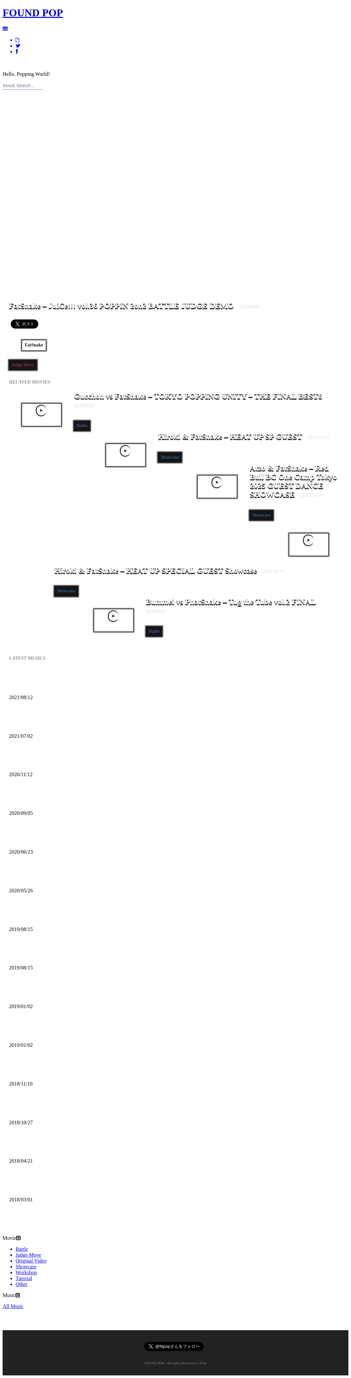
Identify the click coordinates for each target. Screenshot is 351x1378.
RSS (61, 63)
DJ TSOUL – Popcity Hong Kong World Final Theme (98, 954)
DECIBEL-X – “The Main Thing (64, 1108)
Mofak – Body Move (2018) (54, 1070)
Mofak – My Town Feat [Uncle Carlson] (75, 799)
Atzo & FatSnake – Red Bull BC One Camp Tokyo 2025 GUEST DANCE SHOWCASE (293, 481)
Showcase (170, 457)
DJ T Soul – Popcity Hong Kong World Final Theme (95, 1031)
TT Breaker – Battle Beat (51, 992)
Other (21, 1284)
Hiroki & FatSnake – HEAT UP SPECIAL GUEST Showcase (169, 570)
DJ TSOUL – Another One (53, 915)
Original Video (31, 1260)
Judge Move (23, 364)
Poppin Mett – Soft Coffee (52, 838)
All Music (20, 1210)
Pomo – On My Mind (44, 1147)
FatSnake (34, 345)
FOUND (33, 13)
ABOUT (24, 63)
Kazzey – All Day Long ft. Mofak (64, 683)
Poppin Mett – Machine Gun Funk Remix (78, 876)
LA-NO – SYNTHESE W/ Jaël (60, 1186)
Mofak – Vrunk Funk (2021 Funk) (65, 722)
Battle (82, 425)
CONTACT (44, 63)
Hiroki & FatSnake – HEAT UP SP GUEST (243, 436)
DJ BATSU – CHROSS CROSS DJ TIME (78, 760)
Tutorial (24, 1278)
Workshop (26, 1272)
